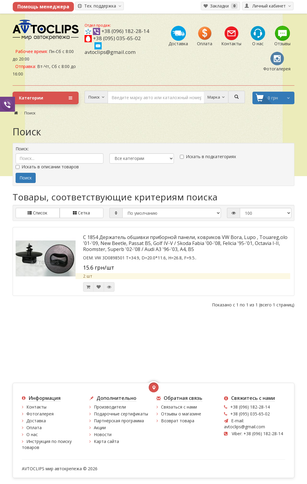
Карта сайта (106, 441)
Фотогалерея (40, 414)
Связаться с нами (179, 407)
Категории (45, 98)
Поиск (30, 113)
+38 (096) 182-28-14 (125, 31)
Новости (103, 434)
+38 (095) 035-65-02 (117, 38)
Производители (110, 407)
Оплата (34, 427)
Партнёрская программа (119, 421)
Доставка (36, 421)
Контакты (36, 407)
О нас (32, 434)
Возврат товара (177, 421)
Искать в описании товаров (47, 167)
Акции (100, 427)
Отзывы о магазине (181, 414)
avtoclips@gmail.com (110, 48)
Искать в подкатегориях (208, 156)
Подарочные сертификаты (121, 414)
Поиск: (22, 149)
